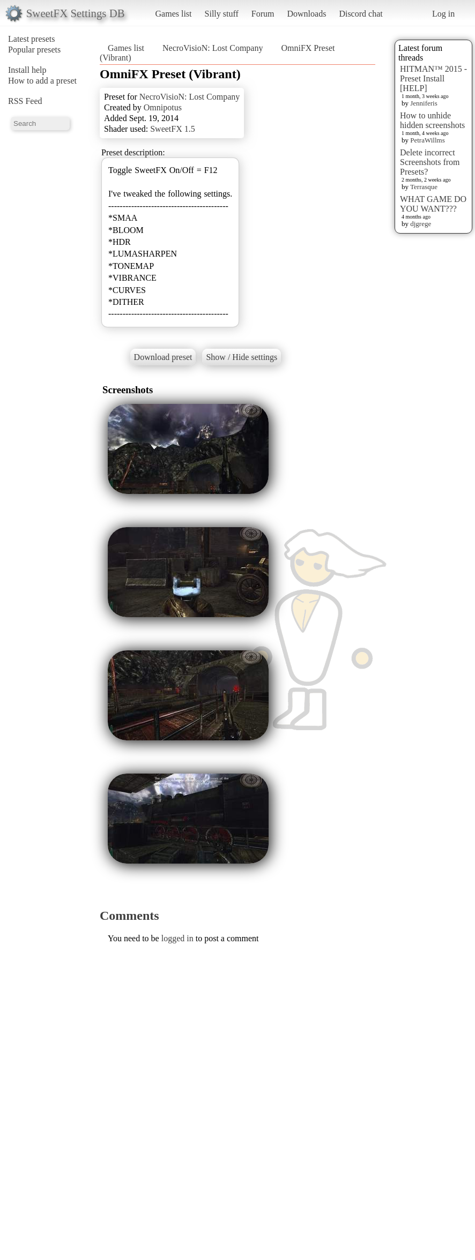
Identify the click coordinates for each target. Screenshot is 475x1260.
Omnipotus (163, 107)
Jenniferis (423, 103)
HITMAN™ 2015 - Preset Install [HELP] (433, 78)
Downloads (306, 13)
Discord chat (360, 13)
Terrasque (423, 187)
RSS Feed (25, 101)
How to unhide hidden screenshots (432, 120)
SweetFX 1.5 (172, 128)
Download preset (163, 357)
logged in (177, 938)
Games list (173, 13)
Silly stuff (222, 13)
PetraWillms (427, 140)
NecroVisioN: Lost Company (212, 47)
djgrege (420, 224)
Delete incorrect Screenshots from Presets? (430, 162)
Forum (262, 13)
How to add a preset (42, 80)
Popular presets (34, 49)
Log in (443, 13)
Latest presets (31, 38)
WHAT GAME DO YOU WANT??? (433, 203)
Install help (27, 69)
